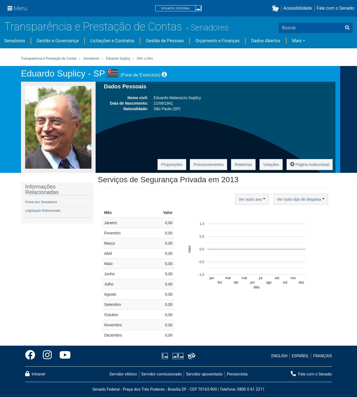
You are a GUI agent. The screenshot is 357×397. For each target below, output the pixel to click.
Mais (297, 40)
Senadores (209, 27)
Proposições (171, 164)
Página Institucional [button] (309, 164)
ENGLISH (279, 356)
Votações (271, 164)
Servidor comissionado (161, 374)
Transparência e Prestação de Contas (93, 26)
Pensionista (237, 374)
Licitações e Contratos (112, 40)
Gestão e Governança (58, 40)
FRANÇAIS (322, 356)
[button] (276, 8)
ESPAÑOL (300, 356)
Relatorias (243, 164)
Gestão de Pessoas (165, 40)
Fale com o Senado (335, 8)
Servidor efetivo (123, 374)
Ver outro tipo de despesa (300, 199)
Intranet (35, 374)
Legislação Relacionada (42, 211)
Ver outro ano (252, 199)
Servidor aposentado (204, 374)
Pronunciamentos (208, 164)
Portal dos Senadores (41, 202)
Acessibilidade (298, 8)
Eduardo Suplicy (118, 58)
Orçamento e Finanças (217, 40)
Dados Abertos (265, 40)
